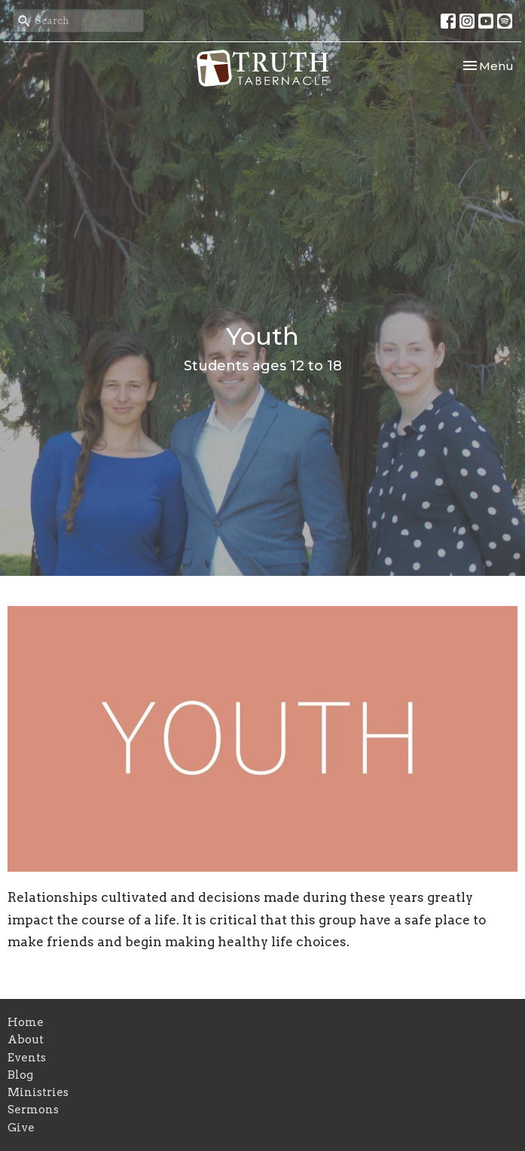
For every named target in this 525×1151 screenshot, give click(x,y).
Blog (20, 1075)
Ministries (38, 1092)
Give (21, 1127)
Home (26, 1022)
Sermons (33, 1109)
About (26, 1039)
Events (27, 1057)
